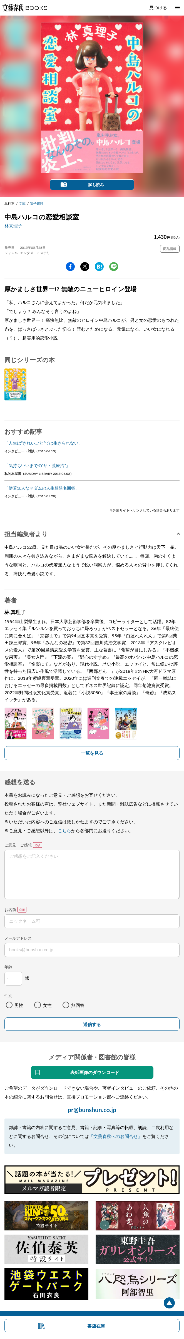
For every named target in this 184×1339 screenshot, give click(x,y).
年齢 (8, 966)
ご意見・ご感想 (18, 844)
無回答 (77, 1005)
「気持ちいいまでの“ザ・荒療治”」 (37, 465)
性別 (8, 995)
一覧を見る (92, 753)
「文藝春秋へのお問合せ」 (115, 1136)
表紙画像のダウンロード (94, 1072)
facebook (70, 266)
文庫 (22, 203)
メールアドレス (18, 938)
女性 (47, 1005)
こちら (64, 830)
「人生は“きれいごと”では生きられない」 (43, 442)
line (113, 266)
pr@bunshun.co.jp (92, 1110)
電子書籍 (36, 203)
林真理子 (13, 225)
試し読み (96, 184)
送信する (92, 1024)
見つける (158, 7)
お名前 (10, 909)
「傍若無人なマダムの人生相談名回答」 (41, 487)
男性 (18, 1005)
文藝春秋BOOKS (24, 7)
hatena (99, 266)
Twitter (84, 266)
